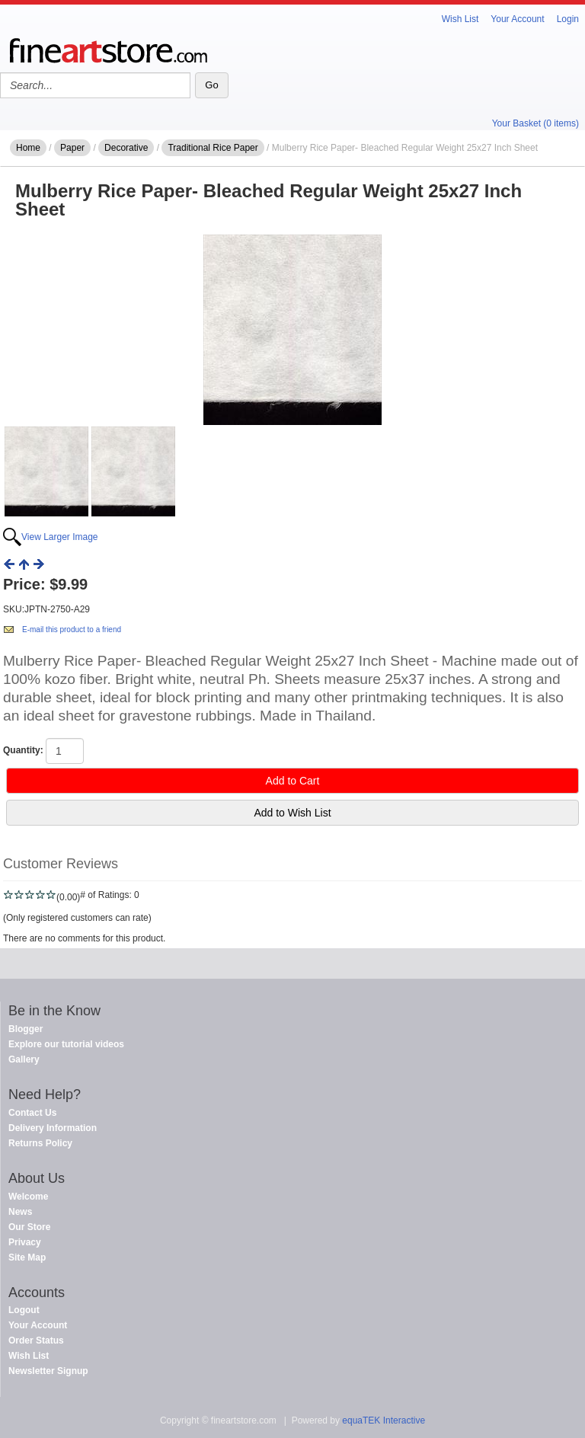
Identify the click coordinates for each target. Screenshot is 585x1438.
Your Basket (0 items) (535, 123)
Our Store (29, 1227)
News (20, 1211)
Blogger (25, 1029)
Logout (24, 1310)
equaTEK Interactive (383, 1420)
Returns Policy (40, 1143)
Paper (72, 147)
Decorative (126, 147)
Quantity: (23, 750)
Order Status (36, 1340)
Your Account (517, 19)
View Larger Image (59, 537)
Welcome (28, 1196)
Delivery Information (52, 1128)
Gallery (24, 1059)
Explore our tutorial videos (66, 1044)
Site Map (27, 1257)
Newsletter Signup (48, 1371)
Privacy (24, 1242)
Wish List (460, 19)
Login (568, 19)
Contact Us (32, 1112)
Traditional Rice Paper (212, 147)
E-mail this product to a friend (71, 629)
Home (28, 147)
